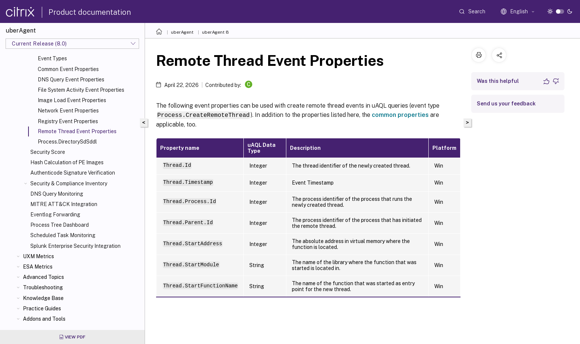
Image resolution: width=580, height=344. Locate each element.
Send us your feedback (506, 104)
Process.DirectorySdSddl (67, 142)
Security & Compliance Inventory (68, 183)
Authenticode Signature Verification (72, 173)
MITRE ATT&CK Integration (63, 204)
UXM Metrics (38, 256)
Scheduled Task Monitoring (62, 235)
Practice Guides (42, 308)
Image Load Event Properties (72, 100)
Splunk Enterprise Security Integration (75, 246)
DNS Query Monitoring (56, 194)
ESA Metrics (38, 267)
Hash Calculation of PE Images (67, 162)
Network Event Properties (68, 111)
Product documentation (89, 12)
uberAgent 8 (215, 32)
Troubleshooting (43, 287)
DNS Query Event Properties (71, 79)
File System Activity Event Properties (81, 90)
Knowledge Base (43, 298)
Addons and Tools (44, 319)
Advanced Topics (43, 277)
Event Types (52, 58)
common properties (400, 114)
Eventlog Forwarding (55, 214)
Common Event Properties (68, 69)
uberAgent (182, 32)
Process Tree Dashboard (59, 225)
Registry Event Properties (68, 121)
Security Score (47, 152)
